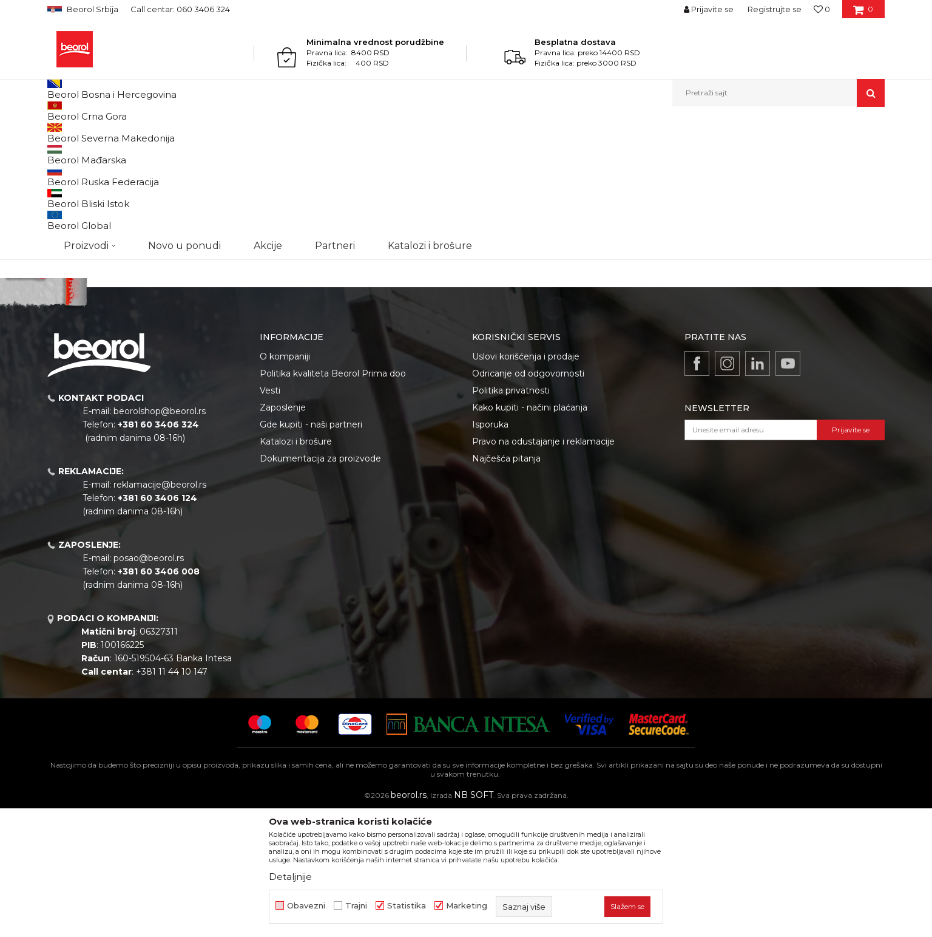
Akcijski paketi (145, 132)
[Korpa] (863, 13)
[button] (778, 93)
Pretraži (109, 326)
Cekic (69, 234)
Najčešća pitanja (506, 583)
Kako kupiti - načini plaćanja (529, 532)
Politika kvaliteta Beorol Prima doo (333, 498)
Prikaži (755, 152)
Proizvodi (95, 132)
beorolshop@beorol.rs (159, 536)
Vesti (270, 515)
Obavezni (306, 905)
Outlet (71, 205)
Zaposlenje (283, 532)
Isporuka (490, 549)
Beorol (58, 132)
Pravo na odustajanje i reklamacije (543, 566)
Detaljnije (290, 876)
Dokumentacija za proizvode (320, 583)
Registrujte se (775, 9)
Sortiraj (578, 152)
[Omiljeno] (822, 9)
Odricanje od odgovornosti (528, 498)
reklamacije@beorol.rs (159, 609)
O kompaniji (285, 481)
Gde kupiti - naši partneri (311, 549)
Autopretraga (522, 152)
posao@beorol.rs (148, 683)
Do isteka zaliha (87, 248)
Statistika (406, 905)
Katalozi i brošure (296, 566)
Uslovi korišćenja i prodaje (525, 481)
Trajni (356, 905)
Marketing (466, 905)
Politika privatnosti (511, 515)
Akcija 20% (79, 219)
